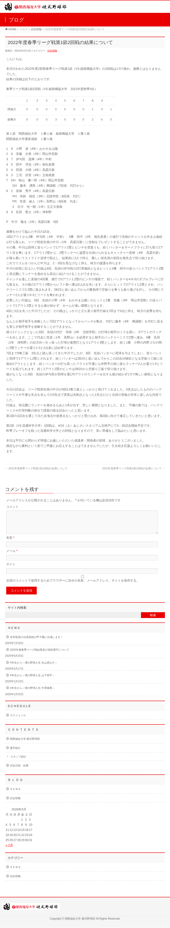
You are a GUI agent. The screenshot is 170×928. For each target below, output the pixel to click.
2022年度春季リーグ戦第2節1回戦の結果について (133, 468)
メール (11, 556)
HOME (12, 29)
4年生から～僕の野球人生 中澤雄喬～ (32, 693)
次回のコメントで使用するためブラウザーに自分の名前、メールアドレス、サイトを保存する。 (72, 586)
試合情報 (36, 29)
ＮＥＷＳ (15, 794)
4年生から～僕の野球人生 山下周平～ (32, 680)
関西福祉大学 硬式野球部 (25, 744)
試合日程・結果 (19, 770)
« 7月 (9, 850)
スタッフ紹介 (18, 762)
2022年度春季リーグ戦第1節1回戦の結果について (36, 468)
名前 (10, 543)
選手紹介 (15, 753)
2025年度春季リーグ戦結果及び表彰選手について (39, 655)
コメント (12, 506)
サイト (10, 569)
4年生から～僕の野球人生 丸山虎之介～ (33, 668)
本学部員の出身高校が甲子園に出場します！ (36, 642)
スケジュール (18, 720)
